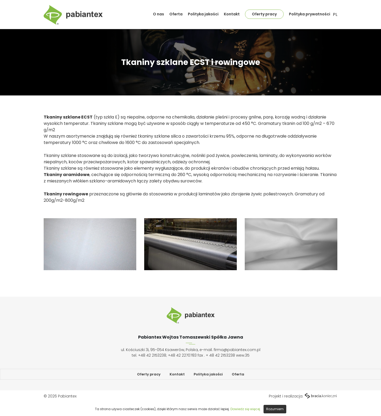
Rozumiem (275, 409)
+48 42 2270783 (182, 355)
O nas (158, 14)
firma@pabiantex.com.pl (237, 349)
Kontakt (232, 14)
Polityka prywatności (309, 14)
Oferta (176, 14)
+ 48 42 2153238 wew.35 (228, 355)
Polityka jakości (203, 14)
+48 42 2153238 (152, 355)
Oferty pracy (264, 14)
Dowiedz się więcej (245, 409)
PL (335, 14)
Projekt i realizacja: (303, 396)
